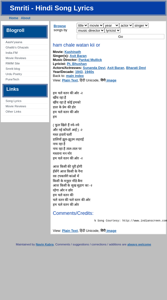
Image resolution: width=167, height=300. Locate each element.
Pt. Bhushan (77, 64)
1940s (89, 72)
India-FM (12, 52)
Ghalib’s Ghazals (17, 47)
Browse (60, 26)
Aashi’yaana (14, 42)
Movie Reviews (16, 58)
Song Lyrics (14, 100)
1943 (79, 72)
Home (13, 18)
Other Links (13, 111)
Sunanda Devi (94, 68)
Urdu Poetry (14, 74)
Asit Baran (78, 56)
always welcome (139, 245)
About (26, 18)
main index (75, 76)
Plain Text (70, 80)
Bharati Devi (136, 68)
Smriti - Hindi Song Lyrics (52, 8)
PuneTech (12, 79)
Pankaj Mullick (90, 60)
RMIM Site (13, 63)
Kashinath (73, 52)
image (108, 80)
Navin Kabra (45, 245)
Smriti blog (13, 68)
